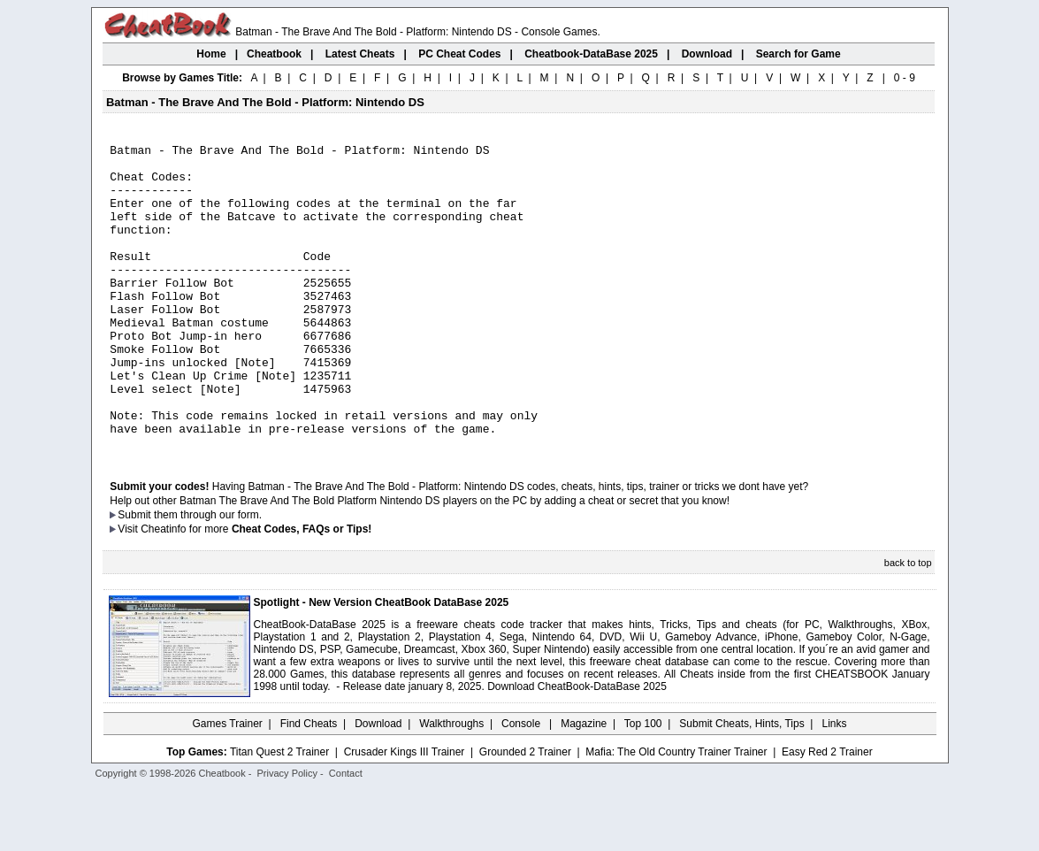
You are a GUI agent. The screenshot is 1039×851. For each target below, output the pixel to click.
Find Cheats (309, 784)
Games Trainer (227, 784)
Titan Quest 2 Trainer (279, 813)
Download (378, 784)
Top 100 (643, 784)
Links (834, 784)
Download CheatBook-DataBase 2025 (577, 747)
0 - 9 (904, 78)
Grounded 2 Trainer (525, 813)
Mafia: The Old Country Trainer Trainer (676, 813)
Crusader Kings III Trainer (404, 813)
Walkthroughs (451, 784)
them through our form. (208, 576)
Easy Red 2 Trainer (827, 813)
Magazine (584, 784)
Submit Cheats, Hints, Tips (741, 784)
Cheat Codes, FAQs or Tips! (301, 590)
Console (522, 784)
